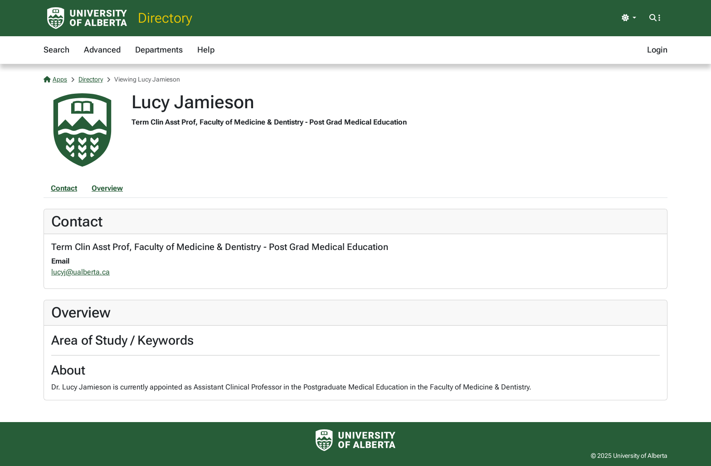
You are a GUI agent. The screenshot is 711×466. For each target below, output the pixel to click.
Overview (107, 188)
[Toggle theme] (629, 18)
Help (205, 49)
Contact (64, 188)
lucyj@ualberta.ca (80, 272)
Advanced (102, 49)
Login (657, 49)
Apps (55, 79)
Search (56, 49)
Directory (165, 18)
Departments (159, 49)
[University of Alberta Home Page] (87, 18)
